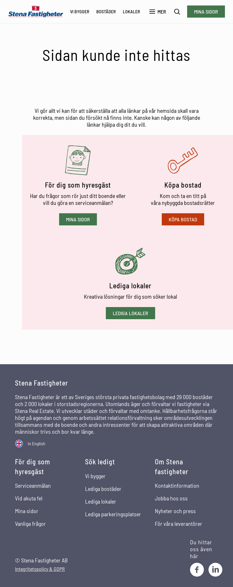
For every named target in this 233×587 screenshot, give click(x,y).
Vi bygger (79, 11)
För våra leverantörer (178, 523)
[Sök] (177, 12)
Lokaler (131, 11)
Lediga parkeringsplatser (113, 514)
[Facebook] (197, 570)
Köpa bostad (183, 219)
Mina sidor (206, 11)
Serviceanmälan (33, 485)
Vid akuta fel (28, 498)
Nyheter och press (175, 510)
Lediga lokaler (130, 313)
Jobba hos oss (171, 498)
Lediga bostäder (103, 488)
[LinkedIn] (215, 570)
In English (36, 443)
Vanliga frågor (30, 523)
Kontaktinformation (177, 485)
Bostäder (106, 11)
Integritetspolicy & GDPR (40, 569)
